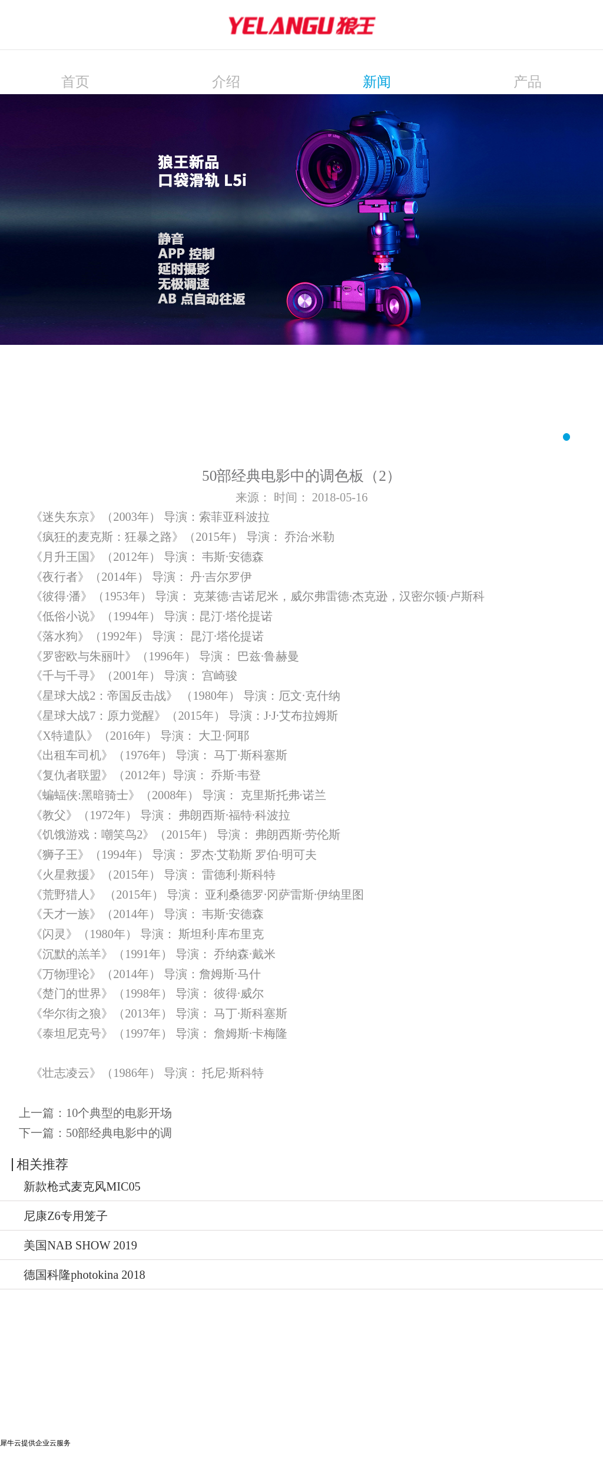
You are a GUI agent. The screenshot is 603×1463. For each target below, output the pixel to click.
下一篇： (95, 1132)
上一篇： (95, 1112)
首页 (75, 81)
